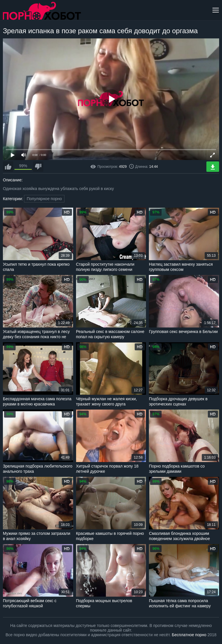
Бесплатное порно (189, 634)
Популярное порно (44, 198)
